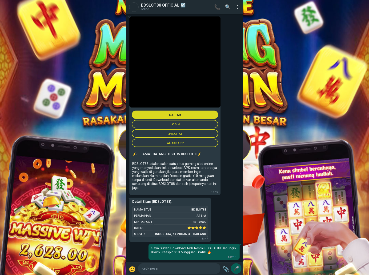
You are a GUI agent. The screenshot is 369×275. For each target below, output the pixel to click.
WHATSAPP (175, 143)
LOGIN (175, 124)
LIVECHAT (175, 134)
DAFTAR (175, 115)
